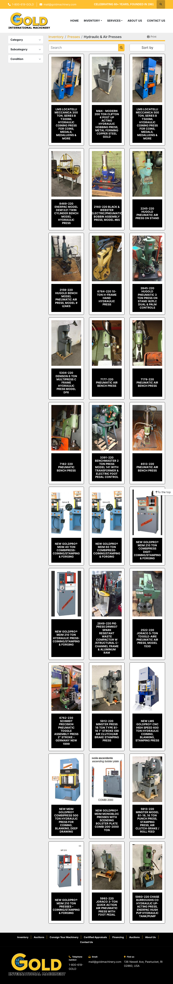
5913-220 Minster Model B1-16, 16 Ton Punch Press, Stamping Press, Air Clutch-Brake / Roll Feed (147, 820)
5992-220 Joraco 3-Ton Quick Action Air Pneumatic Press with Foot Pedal (107, 906)
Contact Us (156, 20)
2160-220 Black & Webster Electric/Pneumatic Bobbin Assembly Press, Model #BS (106, 213)
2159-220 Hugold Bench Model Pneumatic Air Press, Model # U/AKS (66, 298)
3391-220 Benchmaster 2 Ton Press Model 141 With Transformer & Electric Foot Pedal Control (107, 467)
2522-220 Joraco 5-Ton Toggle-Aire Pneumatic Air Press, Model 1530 (147, 638)
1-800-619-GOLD (23, 4)
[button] (93, 21)
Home (74, 20)
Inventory (92, 20)
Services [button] (113, 20)
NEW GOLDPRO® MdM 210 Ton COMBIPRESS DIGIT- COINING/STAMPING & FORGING (147, 550)
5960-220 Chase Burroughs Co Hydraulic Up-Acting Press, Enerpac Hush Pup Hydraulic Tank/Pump (147, 906)
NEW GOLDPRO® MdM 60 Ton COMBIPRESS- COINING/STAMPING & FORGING (106, 550)
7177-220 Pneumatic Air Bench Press (107, 382)
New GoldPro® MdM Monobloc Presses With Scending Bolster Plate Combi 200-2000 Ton (107, 820)
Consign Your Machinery (64, 937)
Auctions (39, 937)
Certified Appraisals (95, 937)
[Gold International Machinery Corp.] (37, 964)
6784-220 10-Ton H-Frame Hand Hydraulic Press (107, 298)
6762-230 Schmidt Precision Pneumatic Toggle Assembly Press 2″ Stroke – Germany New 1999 (66, 730)
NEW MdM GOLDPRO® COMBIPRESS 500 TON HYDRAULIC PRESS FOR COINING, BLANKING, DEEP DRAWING (66, 820)
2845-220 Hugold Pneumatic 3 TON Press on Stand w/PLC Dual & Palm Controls (147, 297)
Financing (118, 937)
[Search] (83, 47)
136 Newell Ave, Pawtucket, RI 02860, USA (143, 963)
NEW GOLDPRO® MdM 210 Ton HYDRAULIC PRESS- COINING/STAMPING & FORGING (66, 638)
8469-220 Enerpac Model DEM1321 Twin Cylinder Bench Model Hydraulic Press (66, 213)
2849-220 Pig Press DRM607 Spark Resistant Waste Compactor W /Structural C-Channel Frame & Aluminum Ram (107, 638)
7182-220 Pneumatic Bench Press (66, 467)
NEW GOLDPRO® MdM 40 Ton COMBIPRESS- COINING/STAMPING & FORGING (66, 550)
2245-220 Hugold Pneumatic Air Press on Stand (147, 213)
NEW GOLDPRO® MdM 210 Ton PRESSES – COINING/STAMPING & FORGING (66, 906)
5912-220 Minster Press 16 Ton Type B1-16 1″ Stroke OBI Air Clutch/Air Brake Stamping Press (107, 730)
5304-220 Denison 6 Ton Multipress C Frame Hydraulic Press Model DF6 (66, 382)
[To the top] (163, 492)
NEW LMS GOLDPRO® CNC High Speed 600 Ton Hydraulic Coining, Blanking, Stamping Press (147, 730)
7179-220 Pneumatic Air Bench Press (147, 382)
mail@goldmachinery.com (60, 4)
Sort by (147, 48)
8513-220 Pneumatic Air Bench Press (147, 467)
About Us (135, 20)
